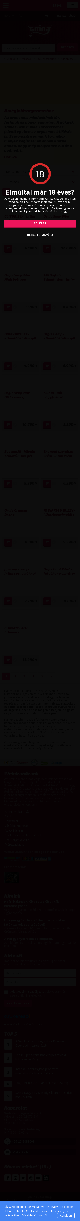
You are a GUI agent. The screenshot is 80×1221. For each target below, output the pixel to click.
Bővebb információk (35, 1215)
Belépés (40, 223)
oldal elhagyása (40, 235)
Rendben (66, 1215)
